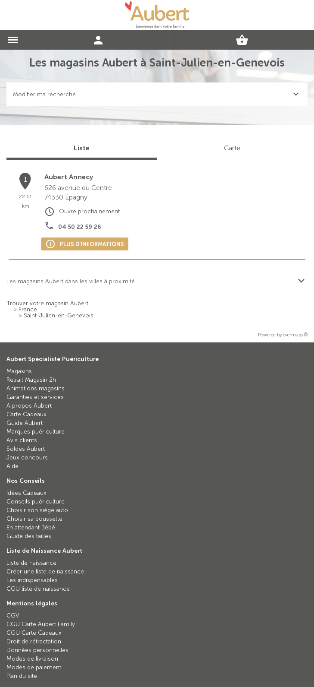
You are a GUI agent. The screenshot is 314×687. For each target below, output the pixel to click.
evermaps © (295, 335)
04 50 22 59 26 (79, 227)
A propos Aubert (29, 405)
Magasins (19, 371)
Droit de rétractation (33, 641)
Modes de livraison (32, 658)
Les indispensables (32, 580)
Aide (12, 466)
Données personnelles (37, 650)
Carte (232, 148)
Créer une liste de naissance (45, 571)
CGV (12, 615)
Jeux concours (27, 457)
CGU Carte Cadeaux (34, 632)
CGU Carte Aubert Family (40, 624)
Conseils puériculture (35, 501)
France (28, 310)
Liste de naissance (31, 563)
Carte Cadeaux (26, 414)
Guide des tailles (28, 536)
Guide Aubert (24, 423)
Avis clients (21, 440)
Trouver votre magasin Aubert (47, 304)
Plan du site (21, 676)
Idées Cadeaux (26, 493)
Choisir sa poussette (34, 518)
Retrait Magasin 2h (31, 379)
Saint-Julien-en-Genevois (58, 316)
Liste (82, 148)
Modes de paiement (33, 667)
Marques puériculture (35, 431)
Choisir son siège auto (37, 510)
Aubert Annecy (68, 177)
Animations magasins (35, 388)
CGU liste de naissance (38, 588)
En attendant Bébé (30, 527)
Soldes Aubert (25, 449)
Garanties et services (35, 397)
